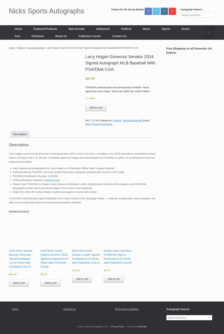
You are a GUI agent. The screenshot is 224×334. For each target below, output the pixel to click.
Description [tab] (20, 134)
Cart (17, 36)
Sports (166, 28)
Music (146, 28)
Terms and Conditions (127, 309)
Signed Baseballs (35, 48)
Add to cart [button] (19, 283)
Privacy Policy (117, 326)
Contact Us (119, 36)
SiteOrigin (142, 326)
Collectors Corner (89, 36)
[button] (209, 32)
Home (18, 28)
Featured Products (45, 28)
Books (186, 28)
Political (126, 28)
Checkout (37, 36)
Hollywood (103, 28)
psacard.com (52, 180)
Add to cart (95, 107)
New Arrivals (77, 28)
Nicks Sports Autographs (98, 124)
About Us (61, 36)
